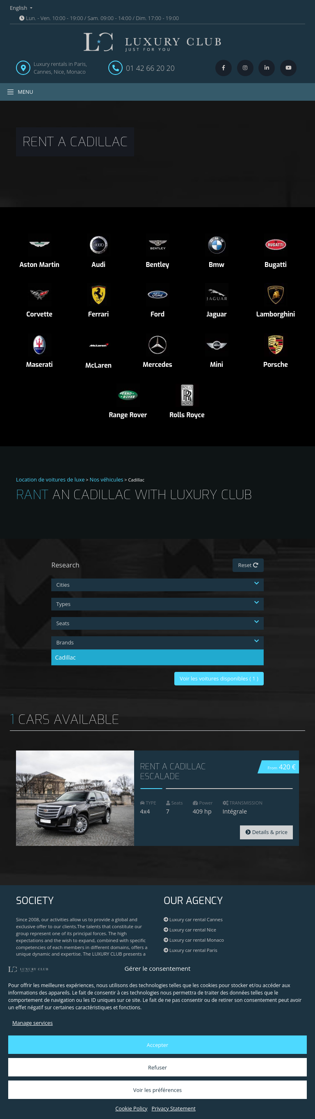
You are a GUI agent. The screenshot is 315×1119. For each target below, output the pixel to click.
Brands (157, 642)
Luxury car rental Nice (190, 930)
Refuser (157, 1067)
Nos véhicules (106, 479)
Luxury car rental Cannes (193, 919)
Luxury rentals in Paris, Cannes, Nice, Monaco (60, 67)
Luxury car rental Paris (190, 950)
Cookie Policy (131, 1108)
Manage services (32, 1022)
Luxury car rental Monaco (194, 940)
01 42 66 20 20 (150, 68)
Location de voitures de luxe (50, 479)
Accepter (157, 1045)
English (19, 7)
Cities (157, 584)
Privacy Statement (173, 1108)
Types (157, 604)
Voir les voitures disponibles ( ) (219, 678)
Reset (248, 565)
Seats (157, 623)
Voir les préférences (157, 1090)
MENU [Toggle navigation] (20, 92)
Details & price (266, 832)
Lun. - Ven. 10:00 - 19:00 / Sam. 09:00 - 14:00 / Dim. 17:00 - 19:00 (99, 18)
